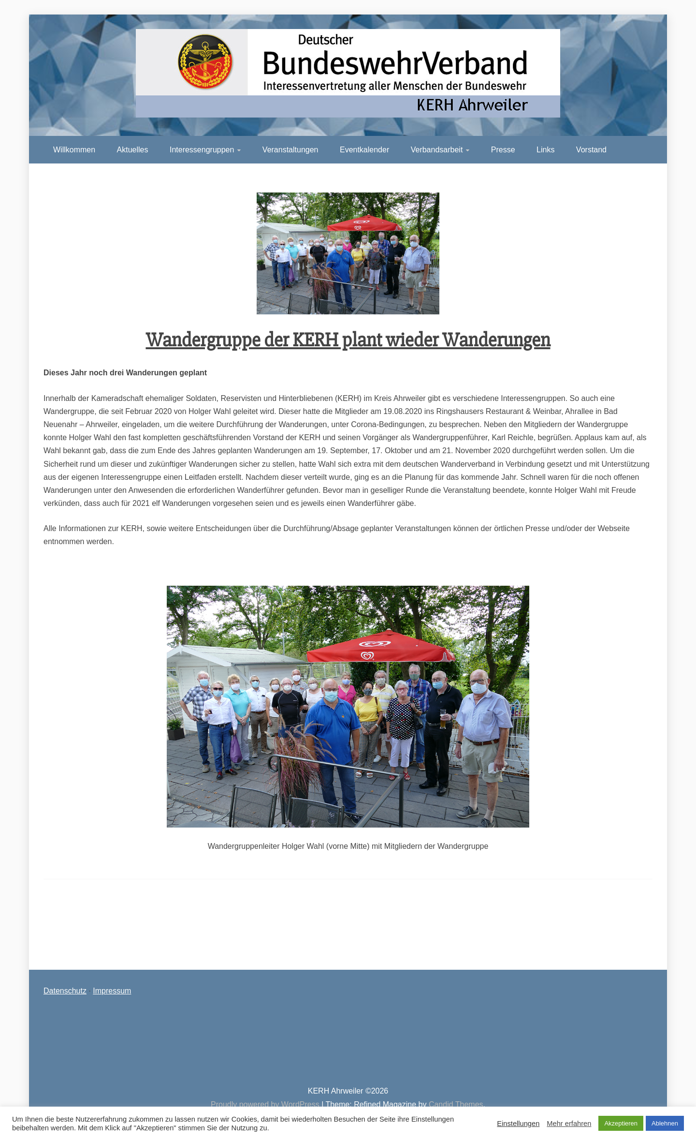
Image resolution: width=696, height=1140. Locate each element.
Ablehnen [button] (665, 1123)
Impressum (112, 991)
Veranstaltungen (290, 150)
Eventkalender (364, 150)
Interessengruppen (202, 150)
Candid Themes (456, 1104)
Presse (503, 150)
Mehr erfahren (569, 1123)
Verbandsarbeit (437, 150)
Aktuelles (132, 150)
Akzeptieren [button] (621, 1123)
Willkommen (74, 150)
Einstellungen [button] (518, 1123)
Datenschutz (65, 991)
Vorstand (591, 150)
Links (545, 150)
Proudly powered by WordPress (266, 1104)
